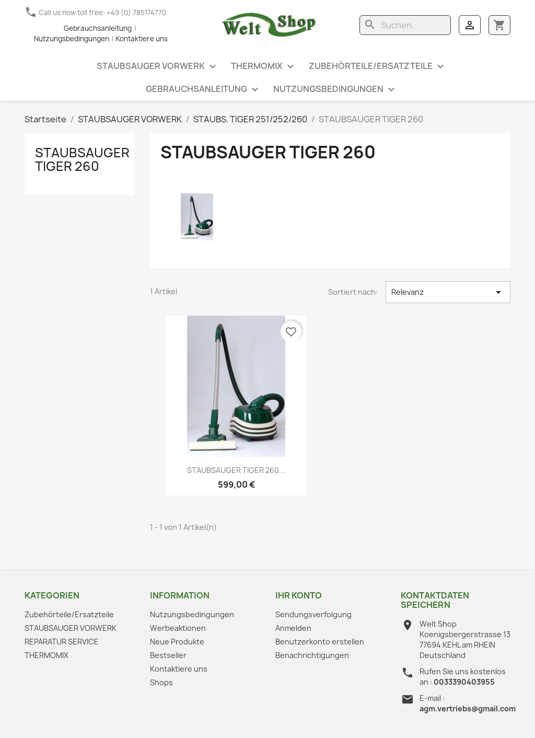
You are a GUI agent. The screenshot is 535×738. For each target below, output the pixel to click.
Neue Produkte (177, 642)
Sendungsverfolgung (313, 614)
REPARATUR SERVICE (62, 642)
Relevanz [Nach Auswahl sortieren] (448, 292)
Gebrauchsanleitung (98, 28)
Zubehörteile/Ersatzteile (378, 66)
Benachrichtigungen (312, 655)
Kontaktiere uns (178, 669)
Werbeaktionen (178, 628)
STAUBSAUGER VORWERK (158, 66)
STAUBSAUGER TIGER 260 (82, 159)
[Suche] (405, 25)
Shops (161, 682)
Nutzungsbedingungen (335, 89)
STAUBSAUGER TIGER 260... (236, 470)
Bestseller (168, 655)
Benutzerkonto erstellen (319, 642)
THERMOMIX (264, 66)
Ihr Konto (298, 595)
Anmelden (293, 628)
